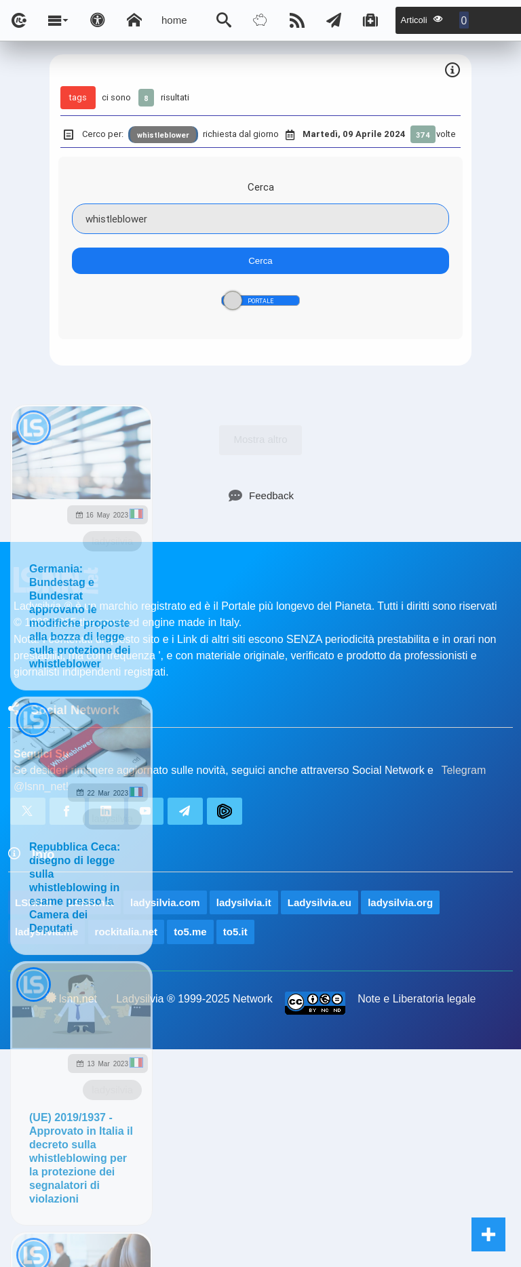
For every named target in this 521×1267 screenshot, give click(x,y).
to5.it (235, 931)
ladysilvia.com (165, 902)
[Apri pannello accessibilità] (97, 20)
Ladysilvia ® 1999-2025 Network (194, 999)
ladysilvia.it (243, 902)
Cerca (261, 186)
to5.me (190, 931)
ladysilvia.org (400, 902)
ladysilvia (112, 541)
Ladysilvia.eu (319, 902)
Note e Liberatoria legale (417, 999)
